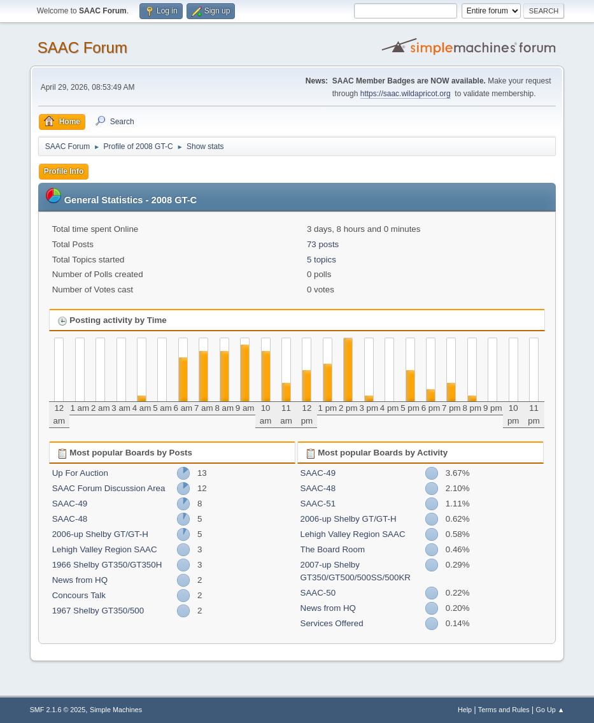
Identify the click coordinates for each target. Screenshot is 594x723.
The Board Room (333, 549)
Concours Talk (79, 595)
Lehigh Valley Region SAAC (104, 549)
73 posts (323, 244)
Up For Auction (80, 473)
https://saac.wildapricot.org (405, 93)
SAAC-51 (318, 503)
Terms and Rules (504, 709)
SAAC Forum (82, 47)
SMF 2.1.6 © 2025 (58, 709)
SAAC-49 (70, 503)
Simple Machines (116, 709)
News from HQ (80, 580)
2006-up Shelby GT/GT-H (100, 534)
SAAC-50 (318, 593)
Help (465, 709)
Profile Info (64, 171)
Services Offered (332, 623)
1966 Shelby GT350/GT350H (107, 564)
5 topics (321, 259)
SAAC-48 (70, 519)
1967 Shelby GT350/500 (98, 610)
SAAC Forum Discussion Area (109, 488)
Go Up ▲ (550, 709)
